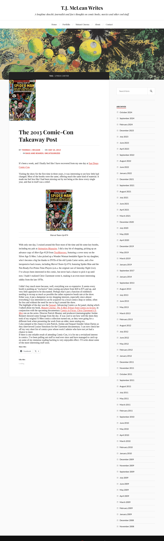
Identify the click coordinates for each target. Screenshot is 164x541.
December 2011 (127, 362)
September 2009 (127, 471)
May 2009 (124, 490)
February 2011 (126, 410)
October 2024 (126, 112)
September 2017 (127, 270)
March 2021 (125, 216)
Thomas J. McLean (31, 150)
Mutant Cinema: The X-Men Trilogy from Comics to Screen (68, 308)
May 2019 (124, 252)
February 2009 (126, 508)
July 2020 (124, 228)
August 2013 (125, 289)
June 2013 (124, 301)
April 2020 (124, 240)
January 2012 (126, 356)
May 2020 (124, 234)
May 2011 (124, 398)
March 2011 (125, 404)
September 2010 (127, 417)
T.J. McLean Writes (82, 7)
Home (54, 24)
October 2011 (126, 374)
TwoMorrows (60, 252)
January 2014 (126, 276)
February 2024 (126, 124)
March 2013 (125, 313)
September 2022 (127, 155)
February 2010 (126, 447)
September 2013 (127, 283)
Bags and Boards (34, 153)
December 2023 (127, 130)
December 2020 (127, 222)
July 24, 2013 (54, 150)
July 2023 (124, 136)
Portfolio (66, 24)
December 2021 (127, 179)
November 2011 (127, 368)
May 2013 (124, 307)
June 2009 (124, 484)
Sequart (52, 305)
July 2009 (124, 477)
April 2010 (124, 435)
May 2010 (124, 429)
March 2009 (125, 502)
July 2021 (124, 197)
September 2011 (127, 380)
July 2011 (124, 392)
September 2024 (127, 118)
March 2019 (125, 258)
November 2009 (127, 465)
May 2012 (124, 343)
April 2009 (124, 496)
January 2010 (126, 453)
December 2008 (127, 520)
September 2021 (127, 185)
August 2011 (125, 386)
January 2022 (126, 173)
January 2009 (126, 514)
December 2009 (127, 459)
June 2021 (124, 203)
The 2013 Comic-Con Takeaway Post (46, 135)
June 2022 (124, 167)
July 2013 (124, 295)
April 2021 (124, 209)
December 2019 (127, 246)
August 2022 (125, 161)
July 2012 (124, 331)
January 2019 (126, 264)
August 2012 (125, 325)
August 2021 (125, 191)
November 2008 (127, 526)
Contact (109, 24)
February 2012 (126, 349)
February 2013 (126, 319)
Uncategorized (52, 153)
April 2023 (124, 148)
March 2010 (125, 441)
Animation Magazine (47, 248)
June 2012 (124, 337)
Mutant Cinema (82, 24)
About (97, 24)
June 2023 (124, 142)
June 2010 (124, 423)
